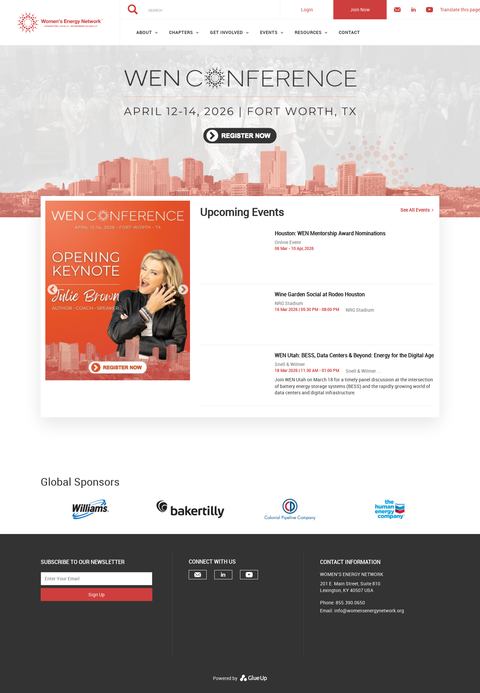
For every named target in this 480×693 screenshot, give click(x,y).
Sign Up (96, 594)
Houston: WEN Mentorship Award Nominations (330, 233)
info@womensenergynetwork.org (369, 610)
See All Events (415, 210)
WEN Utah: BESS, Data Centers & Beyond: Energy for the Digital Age (354, 355)
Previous (52, 290)
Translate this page (460, 9)
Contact (349, 32)
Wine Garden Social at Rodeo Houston (320, 294)
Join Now (360, 9)
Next (183, 290)
